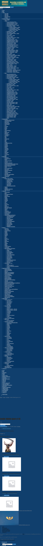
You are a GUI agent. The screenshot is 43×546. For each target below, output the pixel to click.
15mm (6, 20)
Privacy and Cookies (6, 513)
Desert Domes (9, 223)
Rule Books (9, 357)
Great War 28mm (8, 305)
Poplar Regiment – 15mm (11, 65)
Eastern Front (7, 276)
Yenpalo (6, 208)
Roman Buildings (8, 292)
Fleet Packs (7, 122)
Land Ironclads (7, 336)
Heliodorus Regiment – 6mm (12, 97)
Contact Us (4, 368)
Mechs (6, 244)
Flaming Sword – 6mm (11, 95)
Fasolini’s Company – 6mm (14, 79)
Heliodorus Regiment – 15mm (12, 44)
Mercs (6, 242)
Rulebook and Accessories (9, 120)
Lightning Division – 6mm (12, 91)
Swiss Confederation (8, 168)
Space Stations (7, 175)
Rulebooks (7, 157)
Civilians (8, 313)
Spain (6, 139)
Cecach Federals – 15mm (14, 28)
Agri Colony (9, 249)
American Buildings (8, 275)
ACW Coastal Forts (8, 287)
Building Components (9, 188)
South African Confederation (10, 164)
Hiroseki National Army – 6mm (13, 89)
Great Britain (7, 124)
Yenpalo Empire (8, 172)
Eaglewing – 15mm (10, 48)
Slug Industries (7, 366)
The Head (9, 182)
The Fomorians (7, 16)
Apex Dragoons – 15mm (11, 43)
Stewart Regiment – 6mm (11, 76)
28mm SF (4, 177)
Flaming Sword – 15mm (11, 42)
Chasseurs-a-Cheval (10, 315)
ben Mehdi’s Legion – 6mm (12, 112)
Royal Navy (9, 359)
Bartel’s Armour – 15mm (11, 66)
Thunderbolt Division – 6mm (12, 92)
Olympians (9, 345)
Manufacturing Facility (11, 185)
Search (12, 7)
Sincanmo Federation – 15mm (12, 50)
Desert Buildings (10, 217)
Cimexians (7, 210)
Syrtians (6, 150)
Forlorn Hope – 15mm (11, 26)
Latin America (7, 294)
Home (3, 10)
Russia (6, 128)
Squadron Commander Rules (12, 322)
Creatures (6, 195)
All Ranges (4, 372)
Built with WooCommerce (10, 522)
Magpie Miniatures (8, 354)
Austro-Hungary (8, 130)
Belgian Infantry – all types (12, 309)
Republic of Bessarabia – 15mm (13, 67)
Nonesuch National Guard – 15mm (13, 55)
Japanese (6, 171)
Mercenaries (9, 302)
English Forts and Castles (9, 283)
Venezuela (6, 149)
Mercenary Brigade (8, 207)
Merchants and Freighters (9, 174)
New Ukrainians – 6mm (11, 110)
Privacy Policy (2, 522)
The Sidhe (6, 13)
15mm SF (4, 191)
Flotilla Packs (7, 123)
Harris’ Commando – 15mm (12, 52)
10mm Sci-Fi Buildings (9, 347)
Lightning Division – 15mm (12, 39)
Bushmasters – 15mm (11, 54)
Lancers (8, 314)
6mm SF (3, 227)
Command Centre (10, 179)
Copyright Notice (5, 511)
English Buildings (8, 269)
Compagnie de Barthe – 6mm (12, 99)
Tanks (8, 264)
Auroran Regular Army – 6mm (12, 113)
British (6, 159)
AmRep (6, 198)
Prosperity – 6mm (10, 109)
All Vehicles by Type (8, 263)
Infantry (6, 245)
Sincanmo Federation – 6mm (12, 102)
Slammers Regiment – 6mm (12, 75)
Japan (6, 129)
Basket (3, 373)
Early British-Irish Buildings (10, 279)
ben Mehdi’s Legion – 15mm (12, 61)
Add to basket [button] (6, 439)
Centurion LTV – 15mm (11, 68)
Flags (6, 155)
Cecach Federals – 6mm (13, 80)
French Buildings (8, 274)
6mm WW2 (7, 319)
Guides (8, 316)
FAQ (3, 509)
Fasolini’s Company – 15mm (14, 27)
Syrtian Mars (7, 288)
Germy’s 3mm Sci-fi (8, 299)
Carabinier (9, 311)
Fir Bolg (6, 17)
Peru (5, 136)
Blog (3, 11)
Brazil (6, 131)
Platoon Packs (7, 196)
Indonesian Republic (8, 170)
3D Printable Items (8, 367)
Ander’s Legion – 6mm (11, 107)
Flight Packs (9, 323)
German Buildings (8, 277)
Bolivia (6, 147)
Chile (6, 137)
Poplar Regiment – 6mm (11, 115)
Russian (8, 360)
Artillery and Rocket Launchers (13, 266)
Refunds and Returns (6, 512)
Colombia (6, 148)
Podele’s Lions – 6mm (13, 82)
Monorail (8, 218)
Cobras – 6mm (9, 88)
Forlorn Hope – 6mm (11, 78)
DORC (8, 250)
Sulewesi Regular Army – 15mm (13, 33)
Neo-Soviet (7, 169)
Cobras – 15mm (10, 36)
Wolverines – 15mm (10, 38)
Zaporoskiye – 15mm (11, 35)
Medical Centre (10, 181)
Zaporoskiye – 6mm (10, 87)
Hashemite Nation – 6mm (11, 114)
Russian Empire (10, 341)
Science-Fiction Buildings (9, 296)
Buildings (8, 304)
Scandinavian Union (8, 143)
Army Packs (7, 229)
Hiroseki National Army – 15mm (13, 37)
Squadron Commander (9, 321)
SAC (5, 202)
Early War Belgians (10, 320)
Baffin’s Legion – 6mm (11, 111)
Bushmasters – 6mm (10, 105)
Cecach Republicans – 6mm (14, 81)
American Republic (8, 160)
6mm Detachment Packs (11, 74)
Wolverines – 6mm (10, 90)
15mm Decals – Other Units (12, 71)
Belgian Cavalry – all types (12, 310)
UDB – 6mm (9, 104)
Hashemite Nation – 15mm (12, 63)
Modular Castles (8, 290)
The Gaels (6, 15)
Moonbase (9, 225)
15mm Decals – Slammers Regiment (13, 69)
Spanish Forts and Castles (9, 286)
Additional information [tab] (6, 411)
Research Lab (9, 180)
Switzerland (7, 138)
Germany (6, 126)
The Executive (9, 301)
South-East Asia (8, 293)
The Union (9, 300)
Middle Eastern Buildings (9, 272)
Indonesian (7, 206)
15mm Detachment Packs (11, 21)
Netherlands (7, 132)
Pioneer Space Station (9, 178)
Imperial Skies (5, 119)
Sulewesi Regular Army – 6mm (13, 85)
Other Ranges (4, 298)
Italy (5, 140)
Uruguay (6, 145)
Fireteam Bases (7, 212)
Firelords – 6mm (10, 101)
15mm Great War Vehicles (9, 318)
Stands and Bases (10, 365)
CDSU (6, 201)
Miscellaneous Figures (9, 194)
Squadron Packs (8, 158)
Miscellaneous (7, 190)
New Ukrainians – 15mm (11, 59)
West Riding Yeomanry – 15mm (13, 25)
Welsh (6, 167)
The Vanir (6, 14)
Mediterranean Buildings (9, 273)
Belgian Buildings (8, 278)
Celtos (3, 12)
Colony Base (9, 222)
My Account (4, 510)
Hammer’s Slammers (6, 18)
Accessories (7, 154)
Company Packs (8, 230)
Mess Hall (9, 184)
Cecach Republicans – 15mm (14, 29)
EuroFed (6, 200)
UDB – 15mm (9, 53)
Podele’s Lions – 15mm (13, 30)
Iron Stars (6, 355)
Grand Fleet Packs (8, 121)
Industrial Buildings (8, 270)
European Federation (8, 162)
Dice (8, 364)
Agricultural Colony (10, 216)
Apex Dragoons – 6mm (11, 96)
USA (5, 125)
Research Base (9, 224)
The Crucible (7, 19)
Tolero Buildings (10, 219)
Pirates (6, 151)
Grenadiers (9, 312)
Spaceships (4, 156)
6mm (6, 73)
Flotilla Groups (10, 358)
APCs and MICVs (10, 265)
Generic (6, 153)
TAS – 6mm (9, 86)
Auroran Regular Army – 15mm (13, 62)
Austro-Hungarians (10, 361)
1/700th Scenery (8, 351)
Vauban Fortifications (9, 295)
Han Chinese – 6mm (10, 84)
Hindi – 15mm (9, 64)
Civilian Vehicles (8, 211)
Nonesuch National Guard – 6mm (13, 106)
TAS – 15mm (9, 34)
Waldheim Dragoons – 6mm (12, 93)
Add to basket (2, 408)
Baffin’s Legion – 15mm (11, 60)
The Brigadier (7, 192)
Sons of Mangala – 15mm (11, 45)
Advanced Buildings (10, 221)
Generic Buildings (10, 353)
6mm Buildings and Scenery (10, 248)
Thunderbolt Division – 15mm (12, 40)
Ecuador (6, 144)
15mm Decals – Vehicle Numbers (13, 72)
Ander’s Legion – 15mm (11, 56)
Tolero (6, 209)
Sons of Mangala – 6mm (11, 98)
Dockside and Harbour (9, 281)
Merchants (7, 152)
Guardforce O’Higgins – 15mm (13, 57)
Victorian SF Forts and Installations (11, 289)
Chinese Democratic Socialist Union (11, 163)
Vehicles (6, 187)
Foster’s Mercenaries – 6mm (12, 103)
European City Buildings (9, 291)
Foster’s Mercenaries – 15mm (12, 51)
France (6, 127)
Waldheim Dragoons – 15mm (12, 41)
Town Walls (9, 253)
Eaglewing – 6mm (10, 100)
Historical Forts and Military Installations (12, 282)
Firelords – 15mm (10, 49)
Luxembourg (7, 134)
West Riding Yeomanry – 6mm (12, 77)
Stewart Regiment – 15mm (12, 24)
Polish (6, 205)
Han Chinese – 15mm (11, 32)
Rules (6, 193)
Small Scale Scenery (6, 268)
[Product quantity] (5, 407)
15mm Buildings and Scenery (10, 215)
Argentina (6, 135)
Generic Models (10, 346)
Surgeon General (8, 362)
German (6, 161)
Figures (6, 186)
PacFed (6, 203)
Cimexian (6, 173)
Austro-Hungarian (10, 343)
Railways (6, 271)
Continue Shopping (3, 409)
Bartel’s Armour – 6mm (11, 116)
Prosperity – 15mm (10, 58)
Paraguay (6, 146)
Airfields (6, 280)
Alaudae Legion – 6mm (11, 83)
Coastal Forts (9, 352)
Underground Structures (11, 259)
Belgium (6, 133)
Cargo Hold (9, 183)
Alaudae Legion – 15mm (11, 31)
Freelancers (9, 303)
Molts (8, 117)
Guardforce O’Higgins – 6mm (12, 108)
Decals (8, 335)
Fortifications (9, 220)
